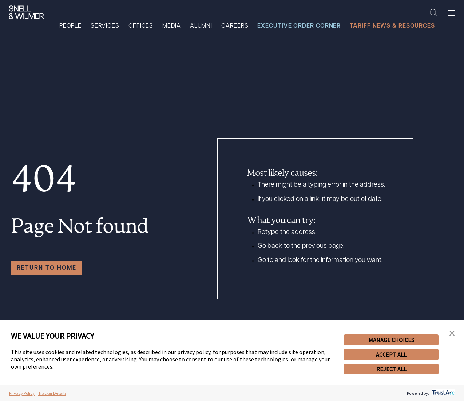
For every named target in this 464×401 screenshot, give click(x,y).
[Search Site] (433, 12)
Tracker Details (52, 393)
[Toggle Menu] (451, 12)
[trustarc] (442, 393)
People (70, 26)
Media (171, 26)
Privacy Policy (22, 393)
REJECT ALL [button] (391, 369)
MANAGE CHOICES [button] (391, 340)
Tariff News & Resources (392, 26)
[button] (452, 333)
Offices (140, 26)
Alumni (201, 26)
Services (105, 26)
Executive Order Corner (299, 26)
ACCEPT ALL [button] (391, 354)
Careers (234, 26)
